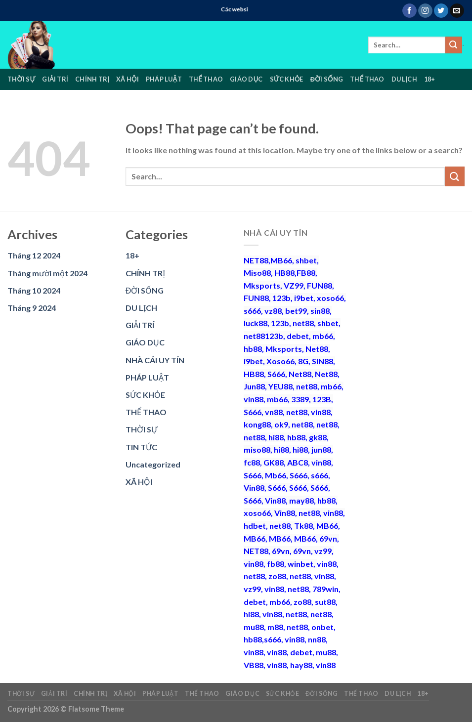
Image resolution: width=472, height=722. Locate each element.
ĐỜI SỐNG (326, 79)
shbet (306, 260)
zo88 (277, 576)
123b (281, 297)
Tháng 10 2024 (33, 290)
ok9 (281, 424)
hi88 (276, 437)
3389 (300, 399)
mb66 (322, 335)
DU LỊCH (404, 79)
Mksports (262, 285)
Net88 (316, 348)
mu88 (254, 627)
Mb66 (275, 475)
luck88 (255, 323)
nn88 (317, 639)
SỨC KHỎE (286, 79)
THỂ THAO (206, 79)
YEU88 (280, 386)
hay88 (301, 665)
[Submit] (453, 45)
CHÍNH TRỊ (92, 79)
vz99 (323, 550)
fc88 (252, 462)
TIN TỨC (141, 447)
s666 (252, 310)
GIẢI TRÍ (55, 79)
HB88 (284, 272)
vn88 (274, 412)
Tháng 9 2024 (31, 307)
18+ (429, 79)
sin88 (320, 310)
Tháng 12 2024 (33, 255)
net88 (303, 323)
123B (321, 399)
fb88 (275, 563)
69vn (328, 538)
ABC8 (297, 462)
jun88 (321, 449)
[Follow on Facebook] (409, 10)
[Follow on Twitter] (441, 10)
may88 (301, 500)
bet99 (296, 310)
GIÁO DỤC (246, 79)
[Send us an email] (457, 10)
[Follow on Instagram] (425, 10)
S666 (276, 374)
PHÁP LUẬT (164, 79)
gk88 (318, 437)
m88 (275, 627)
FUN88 (319, 285)
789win (325, 589)
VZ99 (293, 285)
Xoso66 (280, 361)
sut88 (325, 601)
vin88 (253, 399)
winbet (300, 563)
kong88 (257, 424)
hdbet (255, 525)
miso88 (257, 449)
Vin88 (254, 487)
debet (298, 335)
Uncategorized (153, 464)
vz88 (273, 310)
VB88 (253, 665)
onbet (322, 627)
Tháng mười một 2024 (47, 273)
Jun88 (254, 386)
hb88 (253, 348)
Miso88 (257, 272)
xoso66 (330, 297)
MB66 (281, 260)
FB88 (306, 272)
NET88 (256, 260)
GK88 (273, 462)
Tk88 (303, 525)
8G (303, 361)
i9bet (303, 297)
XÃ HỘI (127, 79)
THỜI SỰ (21, 79)
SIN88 (322, 361)
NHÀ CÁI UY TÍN (155, 360)
